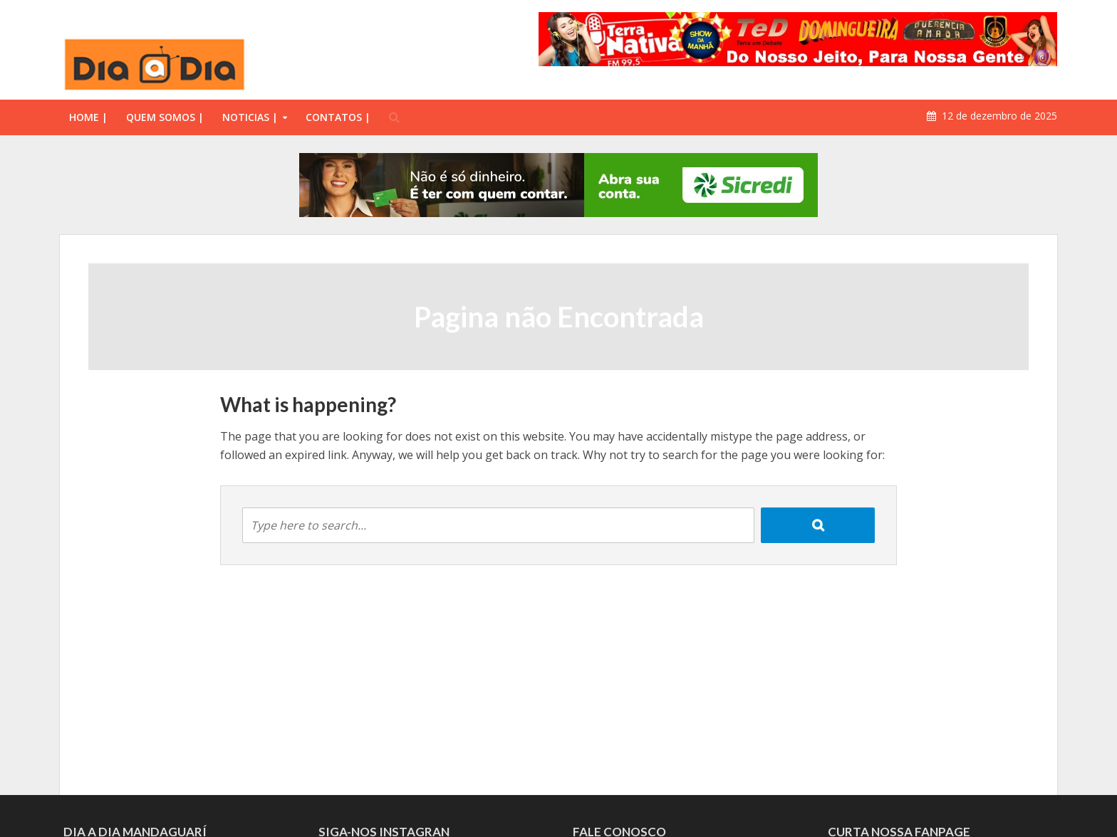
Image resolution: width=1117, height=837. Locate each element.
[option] (558, 185)
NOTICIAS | (250, 117)
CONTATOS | (338, 117)
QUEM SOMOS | (165, 117)
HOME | (88, 117)
